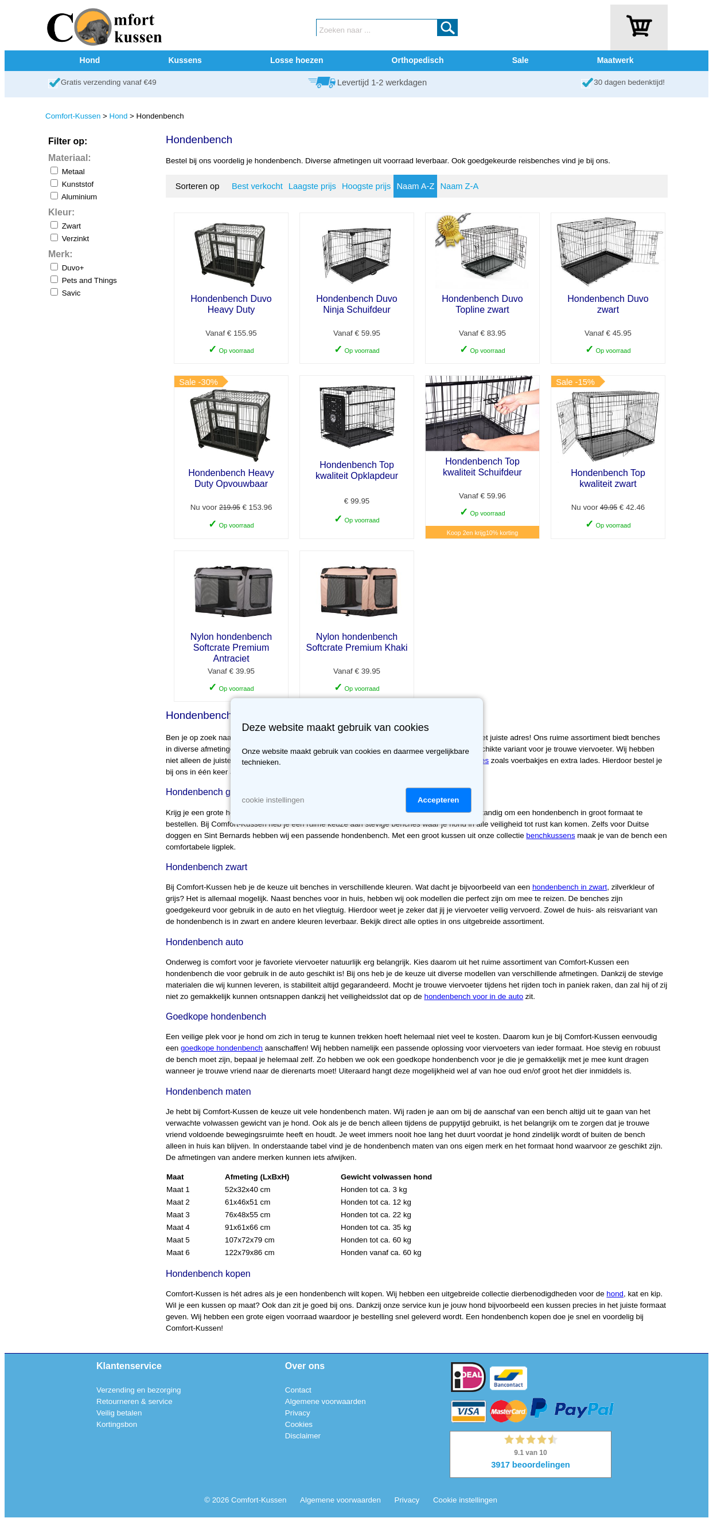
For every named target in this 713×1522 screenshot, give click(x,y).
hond (615, 1293)
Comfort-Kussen (72, 116)
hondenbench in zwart (569, 887)
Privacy (297, 1413)
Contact (298, 1390)
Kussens (184, 60)
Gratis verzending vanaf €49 (109, 82)
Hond (90, 60)
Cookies (299, 1424)
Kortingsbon (116, 1424)
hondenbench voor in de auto (474, 996)
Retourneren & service (134, 1401)
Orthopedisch (418, 60)
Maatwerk (615, 60)
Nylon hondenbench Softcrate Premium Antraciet (231, 647)
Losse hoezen (297, 60)
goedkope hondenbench (222, 1048)
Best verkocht (257, 186)
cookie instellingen (273, 800)
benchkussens (550, 835)
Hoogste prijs (366, 186)
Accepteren (438, 800)
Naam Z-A (459, 186)
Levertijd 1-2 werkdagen (382, 82)
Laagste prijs (312, 186)
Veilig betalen (119, 1413)
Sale (520, 60)
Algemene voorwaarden (325, 1401)
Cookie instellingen (465, 1500)
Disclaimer (303, 1435)
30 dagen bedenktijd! (629, 82)
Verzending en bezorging (138, 1390)
